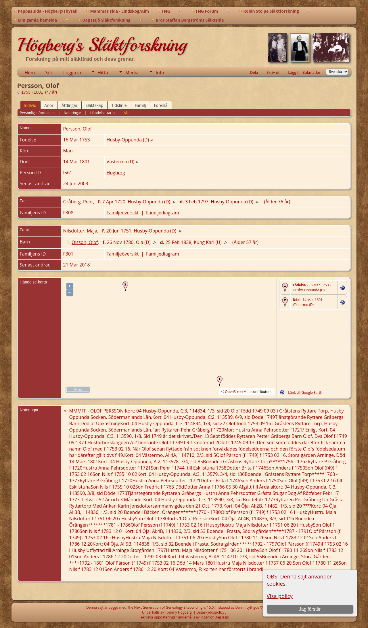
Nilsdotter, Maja (80, 231)
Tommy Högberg (178, 612)
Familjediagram (162, 212)
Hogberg (116, 172)
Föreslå (160, 105)
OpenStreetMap (237, 391)
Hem (30, 72)
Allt (126, 112)
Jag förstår (310, 609)
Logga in (72, 72)
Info (160, 72)
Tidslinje (119, 105)
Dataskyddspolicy (210, 612)
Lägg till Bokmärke (304, 72)
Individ (30, 105)
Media (131, 72)
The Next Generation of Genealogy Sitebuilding (165, 607)
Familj (140, 105)
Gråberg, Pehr (78, 201)
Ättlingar (70, 105)
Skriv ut (273, 72)
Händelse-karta (102, 112)
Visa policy (280, 595)
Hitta (102, 72)
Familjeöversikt (123, 212)
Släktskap (94, 105)
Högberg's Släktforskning (102, 44)
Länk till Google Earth (305, 392)
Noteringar (72, 112)
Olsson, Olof (85, 242)
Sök (49, 72)
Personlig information (37, 112)
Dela (254, 72)
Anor (48, 105)
